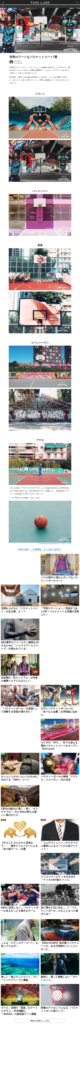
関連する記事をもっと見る (39, 1021)
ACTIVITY (43, 555)
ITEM (3, 620)
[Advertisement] (40, 1060)
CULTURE (3, 586)
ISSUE (42, 720)
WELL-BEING (43, 754)
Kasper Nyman (61, 544)
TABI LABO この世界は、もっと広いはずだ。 (40, 550)
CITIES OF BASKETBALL (30, 488)
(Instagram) (68, 544)
